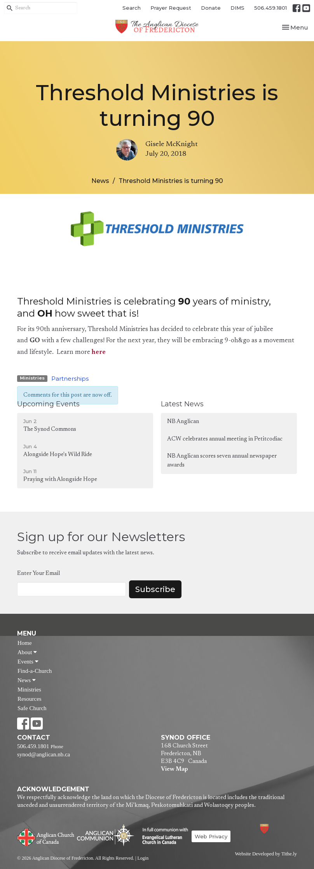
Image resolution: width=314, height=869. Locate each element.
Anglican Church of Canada (46, 836)
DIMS (237, 8)
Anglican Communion (105, 835)
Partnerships (70, 378)
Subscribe (155, 589)
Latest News (182, 404)
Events (27, 661)
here (99, 352)
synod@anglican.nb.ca (43, 754)
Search (131, 8)
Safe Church (32, 708)
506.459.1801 (270, 8)
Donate (211, 8)
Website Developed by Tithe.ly (266, 854)
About (27, 652)
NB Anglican (183, 422)
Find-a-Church (34, 671)
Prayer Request (170, 8)
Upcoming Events (48, 404)
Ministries (29, 689)
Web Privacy (211, 836)
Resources (29, 699)
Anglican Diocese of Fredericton (274, 828)
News (100, 181)
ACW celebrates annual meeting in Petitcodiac (225, 439)
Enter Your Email (38, 573)
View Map (174, 769)
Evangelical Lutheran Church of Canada (162, 836)
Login (142, 858)
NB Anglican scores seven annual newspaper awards (222, 460)
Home (24, 643)
